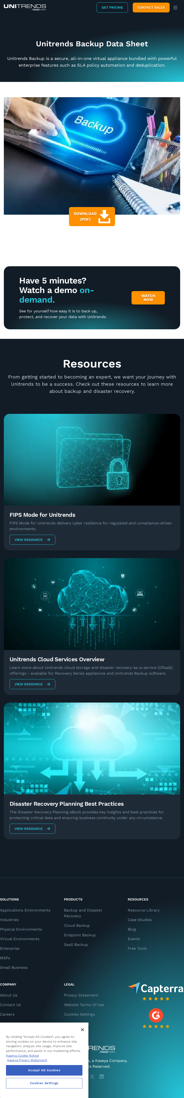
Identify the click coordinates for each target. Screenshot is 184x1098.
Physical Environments (21, 929)
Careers (7, 1014)
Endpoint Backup (80, 935)
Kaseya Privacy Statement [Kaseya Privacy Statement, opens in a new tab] (27, 1060)
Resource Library (144, 910)
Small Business (14, 967)
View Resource (32, 540)
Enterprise (9, 948)
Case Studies (140, 919)
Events (134, 939)
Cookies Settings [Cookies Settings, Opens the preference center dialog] (44, 1083)
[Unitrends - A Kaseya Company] (92, 1049)
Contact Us (10, 1004)
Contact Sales (151, 7)
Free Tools (137, 948)
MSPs (5, 958)
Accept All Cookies (44, 1070)
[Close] (82, 1029)
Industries (9, 919)
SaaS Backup (76, 944)
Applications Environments (25, 910)
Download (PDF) (92, 216)
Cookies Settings (79, 1014)
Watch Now (148, 297)
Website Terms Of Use (84, 1004)
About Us (8, 995)
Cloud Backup (77, 925)
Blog (132, 929)
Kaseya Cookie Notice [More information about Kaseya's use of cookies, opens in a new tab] (22, 1055)
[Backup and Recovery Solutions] (25, 7)
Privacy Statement (81, 995)
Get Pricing (112, 7)
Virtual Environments (19, 939)
